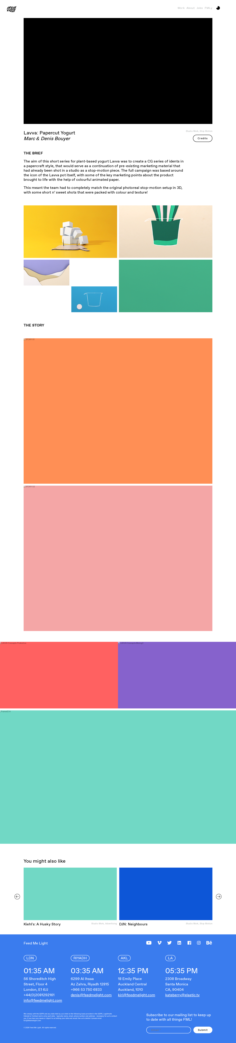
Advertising (111, 923)
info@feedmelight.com (43, 1000)
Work (181, 8)
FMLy (208, 8)
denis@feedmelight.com (91, 995)
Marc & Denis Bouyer (47, 138)
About (190, 8)
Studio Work (192, 131)
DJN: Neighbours (133, 924)
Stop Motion (206, 131)
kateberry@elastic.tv (182, 995)
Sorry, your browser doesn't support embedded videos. (70, 894)
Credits (203, 138)
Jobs (200, 8)
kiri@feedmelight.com (136, 995)
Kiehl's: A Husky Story (42, 924)
